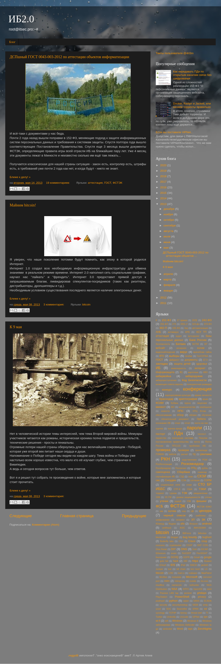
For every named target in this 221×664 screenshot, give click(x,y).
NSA (174, 588)
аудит (179, 336)
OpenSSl (197, 589)
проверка (163, 450)
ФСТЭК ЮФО (204, 506)
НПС (180, 410)
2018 (163, 176)
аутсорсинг (194, 336)
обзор (180, 415)
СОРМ (208, 480)
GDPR (186, 557)
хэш (184, 511)
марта (168, 279)
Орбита (201, 419)
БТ (206, 344)
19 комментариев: (58, 182)
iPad (183, 565)
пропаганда (201, 450)
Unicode (184, 617)
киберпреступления (166, 380)
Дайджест (174, 360)
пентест (202, 434)
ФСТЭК (117, 182)
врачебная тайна (202, 352)
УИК (158, 497)
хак (161, 511)
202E (194, 320)
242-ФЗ (207, 320)
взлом (200, 348)
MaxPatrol (206, 573)
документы (191, 359)
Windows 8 (192, 621)
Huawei (208, 561)
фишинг (201, 501)
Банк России (197, 339)
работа (172, 454)
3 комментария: (54, 304)
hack (175, 561)
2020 (163, 165)
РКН (165, 459)
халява (172, 511)
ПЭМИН (160, 454)
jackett (204, 565)
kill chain (181, 569)
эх (203, 519)
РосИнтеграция (164, 464)
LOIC (171, 573)
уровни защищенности (188, 497)
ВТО (161, 356)
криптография (188, 398)
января (169, 290)
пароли (194, 427)
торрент (160, 493)
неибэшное (206, 407)
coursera (160, 545)
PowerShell (182, 596)
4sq (186, 328)
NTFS (186, 589)
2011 (163, 303)
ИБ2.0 (21, 18)
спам (189, 484)
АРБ (187, 332)
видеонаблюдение (165, 352)
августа (169, 231)
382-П (163, 327)
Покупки (203, 438)
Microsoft (191, 576)
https (195, 560)
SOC (168, 609)
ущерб (177, 501)
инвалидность (178, 368)
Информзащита (165, 372)
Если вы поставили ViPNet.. (174, 132)
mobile (192, 581)
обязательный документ (175, 419)
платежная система (182, 438)
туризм (173, 493)
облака (193, 415)
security (163, 605)
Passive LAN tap (169, 593)
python (173, 600)
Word (180, 628)
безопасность (163, 344)
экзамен (180, 519)
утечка (208, 497)
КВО (205, 372)
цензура (205, 511)
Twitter (159, 617)
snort (158, 609)
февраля (170, 284)
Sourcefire (182, 609)
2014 (163, 198)
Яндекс (172, 523)
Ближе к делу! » (20, 177)
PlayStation (161, 597)
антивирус (173, 332)
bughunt (207, 537)
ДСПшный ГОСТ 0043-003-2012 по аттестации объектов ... (185, 254)
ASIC (182, 527)
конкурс (167, 389)
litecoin (160, 573)
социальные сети (170, 484)
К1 (181, 372)
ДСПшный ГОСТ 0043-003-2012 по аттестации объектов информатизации (69, 57)
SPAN (195, 609)
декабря (169, 208)
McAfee (163, 577)
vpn (206, 616)
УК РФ (168, 497)
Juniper (159, 569)
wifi (166, 621)
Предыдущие (134, 516)
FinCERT (186, 553)
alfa (182, 523)
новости (165, 411)
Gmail (197, 557)
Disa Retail (161, 549)
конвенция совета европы (169, 384)
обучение (207, 415)
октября (169, 219)
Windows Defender (185, 625)
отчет (187, 423)
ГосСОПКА (202, 356)
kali (170, 569)
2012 (163, 297)
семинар (202, 472)
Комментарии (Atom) (45, 524)
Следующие (20, 516)
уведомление (200, 493)
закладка (162, 363)
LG (206, 569)
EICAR (204, 549)
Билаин (181, 343)
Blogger (74, 655)
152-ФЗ (166, 320)
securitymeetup (180, 605)
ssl (205, 608)
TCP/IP (172, 613)
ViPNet (195, 617)
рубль (205, 468)
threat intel (196, 613)
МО (172, 407)
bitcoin (86, 304)
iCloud (162, 565)
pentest (188, 593)
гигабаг (188, 356)
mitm (167, 581)
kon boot (195, 569)
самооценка (163, 472)
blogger (174, 537)
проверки (183, 450)
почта (197, 441)
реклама (206, 454)
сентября (170, 225)
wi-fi (158, 620)
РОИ (204, 459)
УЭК (189, 501)
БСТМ (195, 344)
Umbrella (171, 617)
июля (167, 236)
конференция (197, 389)
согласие (195, 480)
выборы (174, 355)
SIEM (195, 605)
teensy (183, 613)
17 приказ (182, 320)
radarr (186, 601)
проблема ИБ (197, 445)
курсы (188, 403)
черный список (175, 515)
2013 (163, 204)
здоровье (201, 363)
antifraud (166, 527)
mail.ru (181, 573)
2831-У (184, 324)
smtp (205, 605)
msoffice (160, 585)
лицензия (202, 403)
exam (173, 553)
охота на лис (201, 423)
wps (190, 628)
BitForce (186, 533)
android (207, 523)
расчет (184, 454)
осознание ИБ (163, 423)
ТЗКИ (202, 489)
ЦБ (192, 511)
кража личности (203, 395)
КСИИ (160, 402)
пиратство (161, 438)
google (208, 557)
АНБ (158, 332)
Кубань (174, 403)
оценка (159, 428)
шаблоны (201, 515)
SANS (196, 601)
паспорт (160, 433)
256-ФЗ (164, 324)
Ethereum (161, 553)
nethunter (194, 585)
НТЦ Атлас (199, 411)
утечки (164, 501)
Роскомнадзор (192, 464)
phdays (201, 592)
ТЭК (184, 493)
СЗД (181, 476)
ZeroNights (205, 628)
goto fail (164, 561)
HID (186, 561)
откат (177, 423)
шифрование (162, 519)
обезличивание (164, 415)
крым (205, 399)
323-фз (195, 324)
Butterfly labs (167, 541)
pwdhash (160, 601)
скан (190, 476)
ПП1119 (176, 445)
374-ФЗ (208, 324)
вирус (183, 351)
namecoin (177, 585)
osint (209, 589)
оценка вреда (175, 428)
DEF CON (202, 545)
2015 (163, 192)
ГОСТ (107, 182)
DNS (184, 549)
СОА (183, 480)
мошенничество (187, 407)
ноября (169, 214)
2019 (163, 170)
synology (160, 613)
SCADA (208, 601)
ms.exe (204, 581)
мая (166, 247)
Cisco (192, 541)
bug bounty (190, 537)
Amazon (193, 523)
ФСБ (159, 506)
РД (194, 454)
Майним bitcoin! (23, 205)
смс (158, 480)
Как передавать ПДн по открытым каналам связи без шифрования (192, 75)
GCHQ (174, 557)
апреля (169, 274)
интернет (200, 368)
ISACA (193, 565)
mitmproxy (179, 581)
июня (167, 242)
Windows (177, 620)
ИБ (158, 368)
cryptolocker (175, 545)
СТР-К (177, 489)
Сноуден (170, 480)
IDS (172, 564)
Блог (12, 42)
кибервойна (163, 376)
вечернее (181, 348)
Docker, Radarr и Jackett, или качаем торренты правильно (192, 105)
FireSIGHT (202, 553)
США (189, 489)
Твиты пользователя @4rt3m (174, 53)
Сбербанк (183, 472)
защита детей (182, 363)
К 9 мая (16, 327)
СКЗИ (201, 476)
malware (193, 573)
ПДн (178, 433)
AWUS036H (200, 527)
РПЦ (194, 468)
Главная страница (77, 516)
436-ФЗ (176, 328)
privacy (202, 596)
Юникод (160, 523)
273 (174, 324)
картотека (193, 372)
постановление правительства (172, 441)
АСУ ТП (201, 332)
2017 (163, 181)
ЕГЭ (205, 360)
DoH (194, 549)
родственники (189, 459)
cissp (204, 541)
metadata (176, 577)
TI (207, 613)
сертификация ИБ (165, 476)
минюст (161, 406)
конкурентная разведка (199, 384)
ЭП (193, 519)
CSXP (189, 545)
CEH (181, 541)
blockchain (161, 537)
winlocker (167, 629)
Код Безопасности (194, 380)
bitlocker (202, 533)
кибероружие (194, 376)
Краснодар (166, 398)
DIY (173, 549)
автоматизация (200, 328)
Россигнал (181, 468)
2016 (163, 187)
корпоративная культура (178, 395)
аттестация (95, 182)
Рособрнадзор (163, 468)
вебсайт (160, 348)
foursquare (161, 557)
